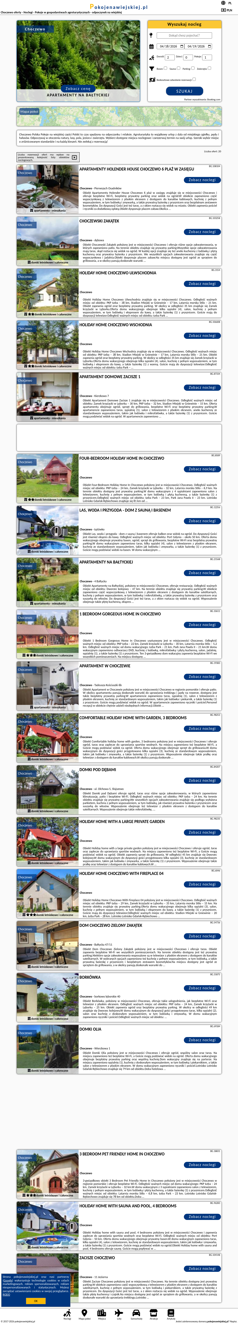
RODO (6, 1294)
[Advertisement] (119, 1112)
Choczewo (25, 173)
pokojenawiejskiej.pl (119, 7)
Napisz (233, 1321)
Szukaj (184, 91)
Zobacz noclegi (202, 179)
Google (8, 1280)
